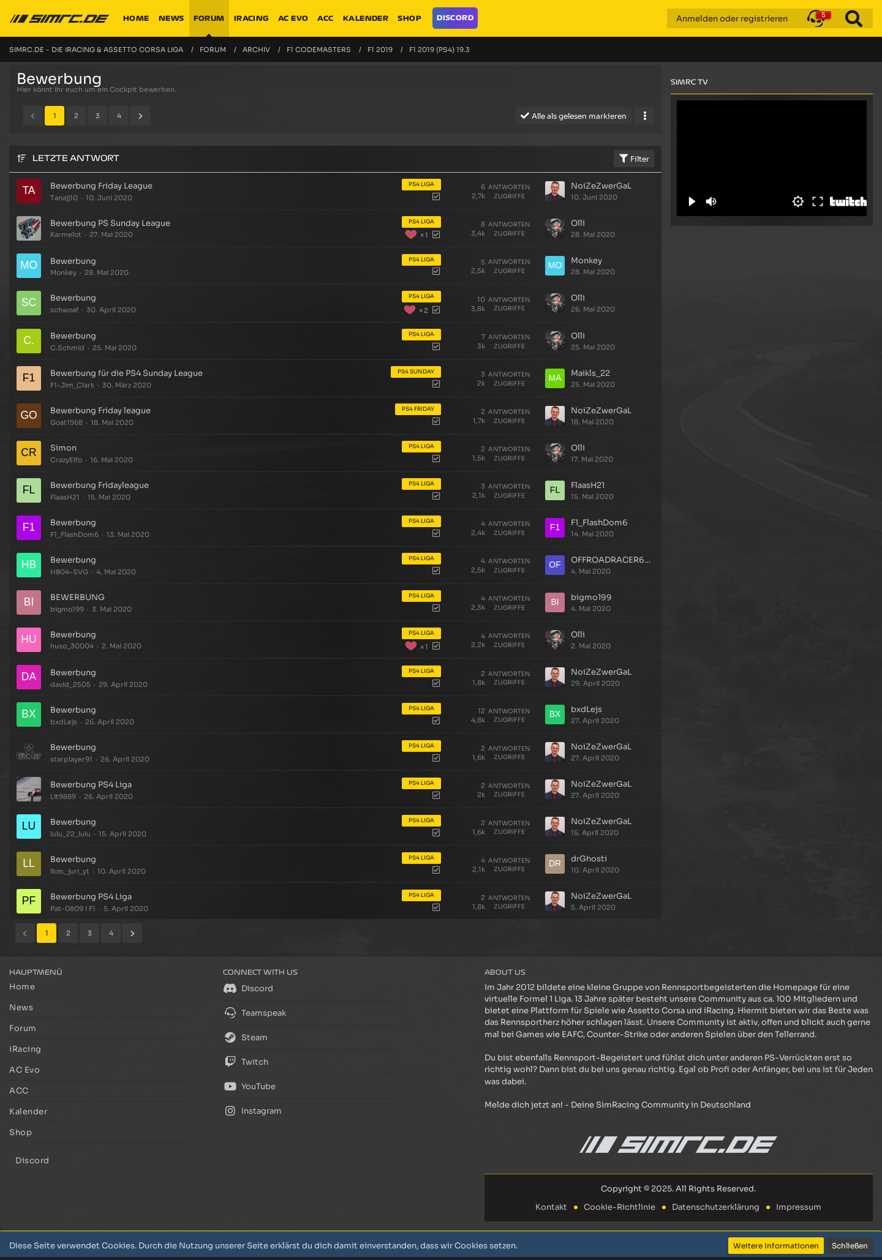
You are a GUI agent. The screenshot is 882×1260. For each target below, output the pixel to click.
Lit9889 (63, 796)
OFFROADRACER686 (612, 560)
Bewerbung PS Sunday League (110, 223)
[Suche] (854, 18)
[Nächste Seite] (140, 116)
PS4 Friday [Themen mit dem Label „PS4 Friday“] (418, 409)
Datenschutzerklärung (716, 1207)
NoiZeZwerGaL (601, 186)
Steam (245, 1037)
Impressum (798, 1207)
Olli (578, 223)
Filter (634, 158)
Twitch (245, 1061)
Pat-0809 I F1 (73, 908)
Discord (248, 988)
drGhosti (589, 858)
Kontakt (551, 1207)
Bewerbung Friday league (100, 410)
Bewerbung (73, 261)
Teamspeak (254, 1012)
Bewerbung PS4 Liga (91, 784)
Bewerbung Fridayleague (99, 485)
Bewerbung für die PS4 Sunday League (126, 373)
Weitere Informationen (776, 1245)
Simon (63, 448)
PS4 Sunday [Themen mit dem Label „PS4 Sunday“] (416, 371)
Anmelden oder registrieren (732, 18)
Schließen (850, 1245)
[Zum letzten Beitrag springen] (555, 191)
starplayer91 (71, 759)
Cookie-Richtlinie (619, 1207)
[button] (816, 18)
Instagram (252, 1110)
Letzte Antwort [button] (75, 158)
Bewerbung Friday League (101, 186)
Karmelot (65, 234)
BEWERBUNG (77, 597)
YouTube (249, 1086)
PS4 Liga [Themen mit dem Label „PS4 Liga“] (421, 184)
